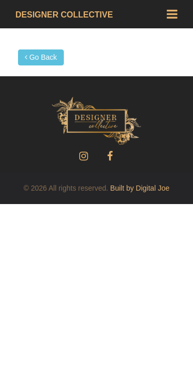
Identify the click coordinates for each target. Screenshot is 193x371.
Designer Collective (64, 14)
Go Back (41, 57)
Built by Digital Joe (139, 188)
